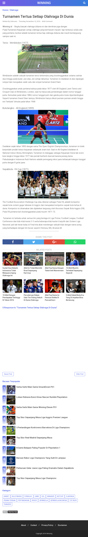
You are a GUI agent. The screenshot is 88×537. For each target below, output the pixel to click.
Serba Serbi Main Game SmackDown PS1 (35, 387)
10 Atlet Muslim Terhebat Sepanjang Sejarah (74, 270)
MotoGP (60, 496)
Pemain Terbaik (10, 500)
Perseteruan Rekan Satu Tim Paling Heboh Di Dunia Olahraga (33, 297)
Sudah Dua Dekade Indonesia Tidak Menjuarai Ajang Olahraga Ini (10, 272)
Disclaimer (62, 525)
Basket (6, 496)
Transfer (7, 504)
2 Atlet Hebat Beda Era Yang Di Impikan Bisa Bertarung (75, 297)
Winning (44, 3)
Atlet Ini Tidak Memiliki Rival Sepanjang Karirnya (33, 270)
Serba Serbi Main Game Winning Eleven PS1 (36, 407)
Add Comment (47, 21)
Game (37, 496)
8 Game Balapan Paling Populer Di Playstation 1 (38, 448)
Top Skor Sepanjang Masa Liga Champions (36, 478)
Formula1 (28, 496)
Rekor (34, 500)
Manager (50, 496)
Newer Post (8, 374)
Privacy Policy (47, 525)
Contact (34, 525)
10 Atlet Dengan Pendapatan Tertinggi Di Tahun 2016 (11, 297)
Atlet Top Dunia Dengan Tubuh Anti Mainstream (54, 269)
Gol (43, 496)
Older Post (79, 374)
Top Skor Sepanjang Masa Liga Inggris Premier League (42, 417)
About (23, 525)
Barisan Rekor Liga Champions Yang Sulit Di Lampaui (41, 458)
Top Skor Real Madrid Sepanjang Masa (34, 438)
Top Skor (73, 500)
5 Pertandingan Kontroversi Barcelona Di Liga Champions (43, 427)
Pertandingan (23, 500)
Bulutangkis (17, 496)
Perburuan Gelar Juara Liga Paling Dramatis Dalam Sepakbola (45, 468)
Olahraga (70, 496)
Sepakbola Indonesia (58, 500)
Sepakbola (43, 500)
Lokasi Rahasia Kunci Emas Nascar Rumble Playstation (41, 397)
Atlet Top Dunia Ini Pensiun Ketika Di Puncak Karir (52, 297)
